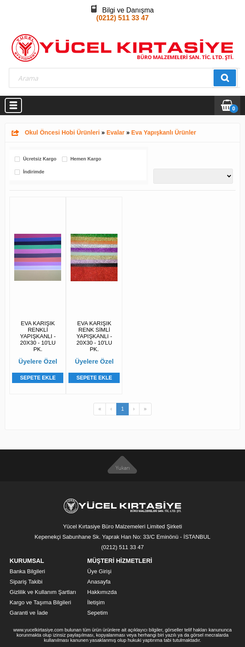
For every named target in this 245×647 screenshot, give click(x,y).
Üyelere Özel (38, 361)
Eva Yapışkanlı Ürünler (163, 132)
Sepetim (97, 612)
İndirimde (33, 172)
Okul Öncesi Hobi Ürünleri (62, 132)
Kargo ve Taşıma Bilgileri (40, 602)
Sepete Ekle (38, 378)
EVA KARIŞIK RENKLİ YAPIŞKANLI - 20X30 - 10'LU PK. (38, 336)
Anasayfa (99, 581)
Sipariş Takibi (25, 581)
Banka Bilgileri (27, 571)
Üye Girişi (99, 571)
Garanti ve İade (28, 612)
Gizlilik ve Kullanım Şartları (42, 592)
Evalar (115, 132)
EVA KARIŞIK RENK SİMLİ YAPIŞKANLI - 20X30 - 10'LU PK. (94, 336)
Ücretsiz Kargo (39, 159)
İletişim (96, 602)
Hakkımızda (102, 592)
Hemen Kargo (85, 159)
